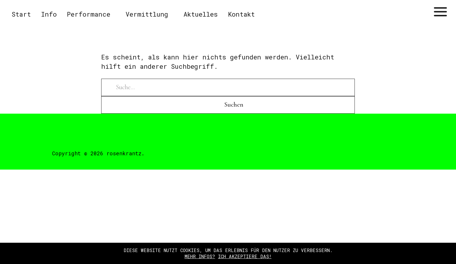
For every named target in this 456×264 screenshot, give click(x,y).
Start (21, 14)
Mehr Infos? (200, 256)
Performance (88, 14)
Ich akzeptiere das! (245, 256)
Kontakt (241, 14)
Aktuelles (201, 14)
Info (49, 14)
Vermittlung (147, 14)
